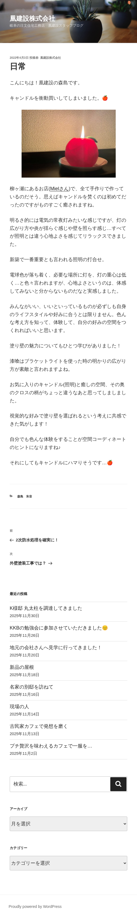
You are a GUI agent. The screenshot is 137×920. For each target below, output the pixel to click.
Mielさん (59, 188)
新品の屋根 (22, 667)
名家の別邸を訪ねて (31, 687)
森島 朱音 (24, 496)
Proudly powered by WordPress (35, 906)
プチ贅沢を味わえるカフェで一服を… (51, 746)
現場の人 (19, 706)
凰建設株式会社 (32, 18)
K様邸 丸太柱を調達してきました (46, 608)
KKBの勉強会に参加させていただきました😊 (59, 628)
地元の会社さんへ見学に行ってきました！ (56, 647)
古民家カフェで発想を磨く (39, 726)
